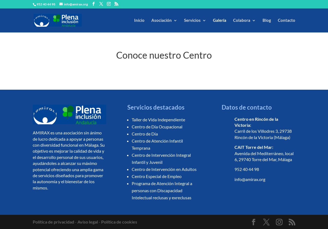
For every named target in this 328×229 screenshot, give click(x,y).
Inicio (139, 20)
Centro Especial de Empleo (157, 176)
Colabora (241, 20)
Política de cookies (119, 221)
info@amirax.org (249, 179)
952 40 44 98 (246, 169)
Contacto (286, 20)
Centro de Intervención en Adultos (164, 169)
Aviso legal (87, 221)
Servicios (192, 20)
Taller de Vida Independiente (158, 119)
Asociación (161, 20)
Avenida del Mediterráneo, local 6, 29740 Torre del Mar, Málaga (264, 153)
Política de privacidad (53, 221)
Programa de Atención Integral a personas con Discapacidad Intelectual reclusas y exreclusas (162, 190)
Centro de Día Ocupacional (157, 126)
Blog (267, 20)
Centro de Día (145, 133)
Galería (219, 20)
